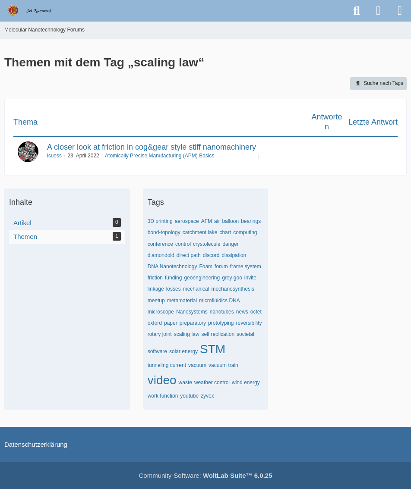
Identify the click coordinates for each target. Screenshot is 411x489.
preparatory (193, 323)
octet (256, 312)
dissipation (233, 255)
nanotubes (222, 312)
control (183, 244)
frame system (245, 266)
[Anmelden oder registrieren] (378, 11)
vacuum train (223, 365)
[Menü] (399, 10)
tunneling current (167, 365)
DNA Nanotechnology (172, 266)
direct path (189, 255)
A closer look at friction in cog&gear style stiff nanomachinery (151, 147)
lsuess (54, 156)
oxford (155, 323)
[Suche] (356, 10)
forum (221, 266)
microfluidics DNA (219, 301)
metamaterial (182, 301)
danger (230, 244)
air (217, 221)
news (242, 312)
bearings (251, 221)
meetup (156, 301)
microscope (161, 312)
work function (163, 396)
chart (225, 232)
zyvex (207, 396)
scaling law (186, 334)
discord (211, 255)
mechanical (196, 289)
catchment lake (200, 232)
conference (160, 244)
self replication (217, 334)
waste (185, 382)
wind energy (246, 382)
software (157, 351)
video (162, 380)
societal (245, 334)
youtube (189, 396)
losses (173, 289)
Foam (205, 266)
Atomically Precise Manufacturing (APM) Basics (159, 156)
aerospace (187, 221)
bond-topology (164, 232)
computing (245, 232)
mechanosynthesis (232, 289)
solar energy (183, 351)
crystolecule (206, 244)
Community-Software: (205, 475)
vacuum (197, 365)
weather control (212, 382)
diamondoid (161, 255)
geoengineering (202, 278)
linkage (156, 289)
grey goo (232, 278)
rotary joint (160, 334)
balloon (230, 221)
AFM (206, 221)
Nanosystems (192, 312)
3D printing (160, 221)
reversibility (249, 323)
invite (250, 278)
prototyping (221, 323)
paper (170, 323)
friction (155, 278)
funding (173, 278)
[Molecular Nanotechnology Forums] (35, 10)
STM (212, 349)
